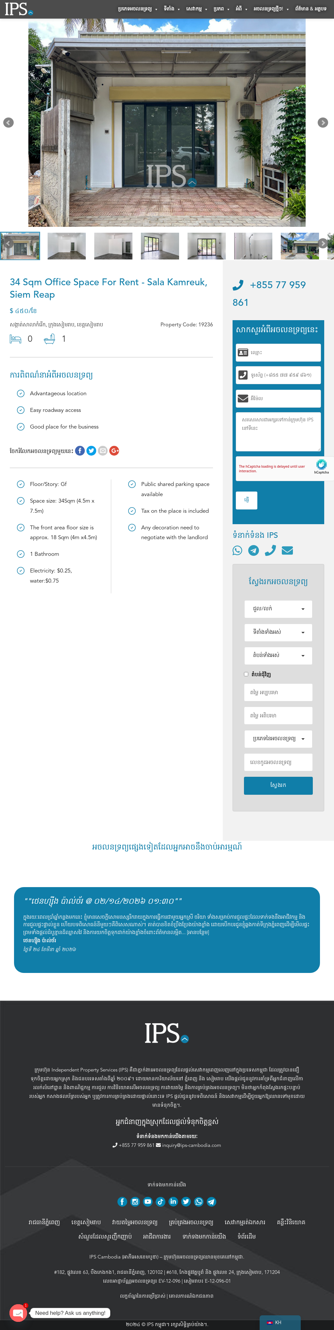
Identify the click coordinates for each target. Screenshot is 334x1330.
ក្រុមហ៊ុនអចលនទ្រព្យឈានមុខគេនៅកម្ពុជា (203, 1258)
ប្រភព (222, 9)
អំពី (242, 9)
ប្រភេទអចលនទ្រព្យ (138, 9)
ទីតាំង (172, 9)
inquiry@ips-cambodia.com (188, 1146)
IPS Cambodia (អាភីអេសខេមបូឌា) (124, 1258)
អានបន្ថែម (198, 933)
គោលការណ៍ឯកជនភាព (191, 1297)
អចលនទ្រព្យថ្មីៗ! (272, 9)
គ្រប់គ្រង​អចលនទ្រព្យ (191, 1224)
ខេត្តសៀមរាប (86, 1224)
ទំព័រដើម (246, 1238)
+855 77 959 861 (134, 1146)
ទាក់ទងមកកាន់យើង (204, 1238)
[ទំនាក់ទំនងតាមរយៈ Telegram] (253, 551)
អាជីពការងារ (157, 1238)
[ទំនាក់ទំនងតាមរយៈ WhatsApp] (237, 551)
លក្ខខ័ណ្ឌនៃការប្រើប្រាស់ (142, 1297)
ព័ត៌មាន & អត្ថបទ (310, 9)
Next (324, 125)
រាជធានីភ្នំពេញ (44, 1224)
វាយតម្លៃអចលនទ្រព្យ (135, 1224)
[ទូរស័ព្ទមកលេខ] (270, 551)
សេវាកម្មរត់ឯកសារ (245, 1224)
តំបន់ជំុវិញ (257, 676)
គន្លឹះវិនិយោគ (291, 1224)
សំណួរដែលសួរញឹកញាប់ (105, 1238)
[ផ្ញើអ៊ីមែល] (287, 551)
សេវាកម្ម (197, 9)
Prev (9, 125)
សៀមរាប (215, 1080)
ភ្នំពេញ (191, 1080)
